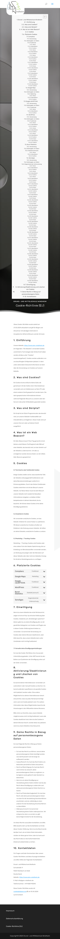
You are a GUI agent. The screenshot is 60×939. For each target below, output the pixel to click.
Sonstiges (32, 160)
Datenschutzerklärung (14, 919)
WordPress (32, 116)
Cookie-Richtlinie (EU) (14, 926)
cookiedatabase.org (19, 891)
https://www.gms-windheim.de (34, 345)
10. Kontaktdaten (30, 298)
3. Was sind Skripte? (30, 29)
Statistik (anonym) (33, 152)
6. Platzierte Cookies (30, 36)
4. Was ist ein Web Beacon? (30, 31)
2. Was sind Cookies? (30, 26)
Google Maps (32, 89)
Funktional (33, 44)
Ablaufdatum (34, 48)
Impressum (10, 911)
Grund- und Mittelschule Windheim (30, 21)
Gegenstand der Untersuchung (33, 166)
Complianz (31, 38)
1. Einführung (30, 24)
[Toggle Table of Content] (44, 18)
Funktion (34, 50)
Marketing (33, 95)
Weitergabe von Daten (33, 42)
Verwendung (32, 40)
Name (34, 46)
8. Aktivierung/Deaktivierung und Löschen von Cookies (30, 290)
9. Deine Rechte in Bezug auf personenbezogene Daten (31, 295)
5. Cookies (30, 34)
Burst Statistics (32, 146)
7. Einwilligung (30, 286)
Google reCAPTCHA (32, 103)
